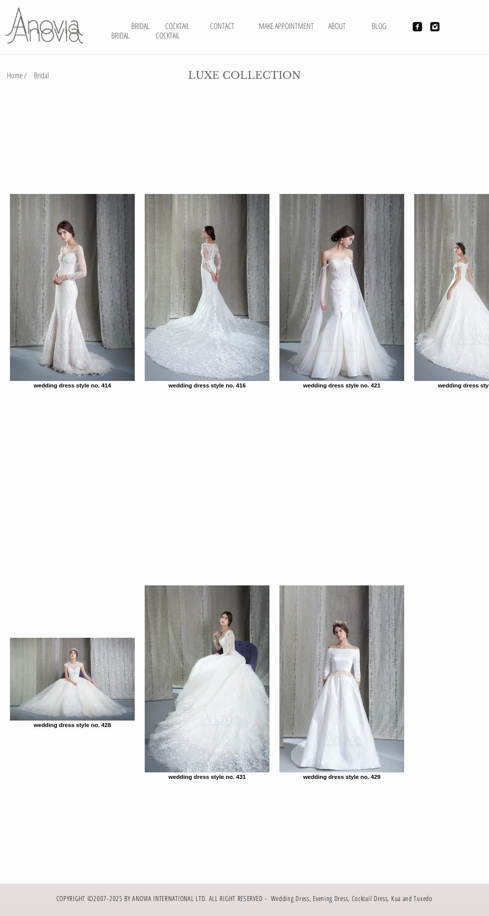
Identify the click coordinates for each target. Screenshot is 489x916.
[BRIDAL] (140, 26)
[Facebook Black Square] (417, 26)
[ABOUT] (337, 26)
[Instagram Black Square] (435, 26)
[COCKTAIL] (168, 35)
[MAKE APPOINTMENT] (286, 26)
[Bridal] (41, 75)
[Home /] (17, 75)
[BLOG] (379, 26)
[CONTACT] (222, 26)
